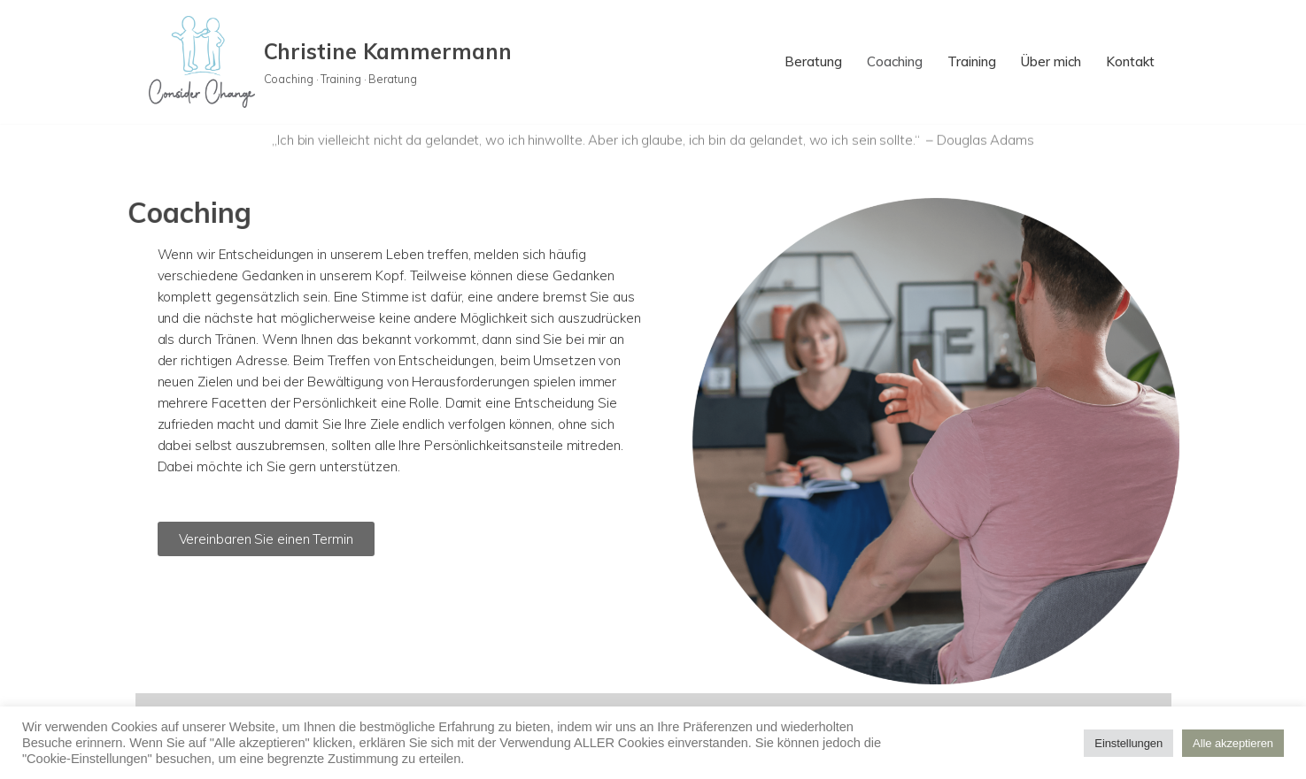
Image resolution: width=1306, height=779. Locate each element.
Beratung (813, 61)
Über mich (1051, 61)
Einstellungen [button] (1128, 743)
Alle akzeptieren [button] (1233, 743)
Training (971, 61)
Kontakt (1130, 61)
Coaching (895, 61)
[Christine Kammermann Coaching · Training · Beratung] (330, 62)
